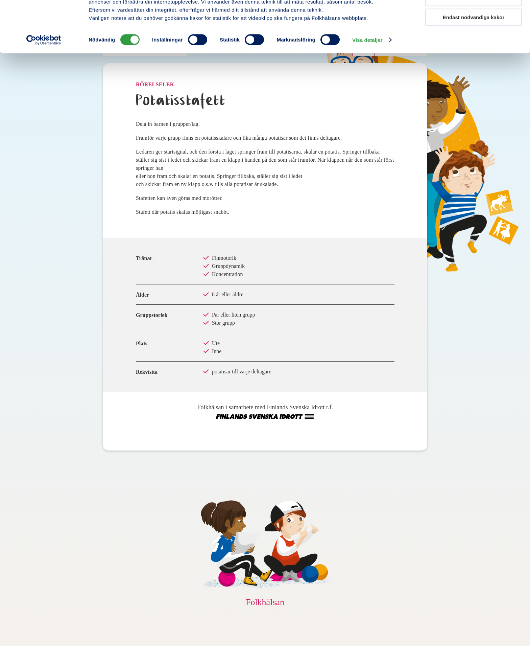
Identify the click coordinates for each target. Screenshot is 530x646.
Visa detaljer (367, 79)
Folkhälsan (265, 602)
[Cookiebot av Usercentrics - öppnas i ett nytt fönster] (43, 79)
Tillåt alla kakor (473, 17)
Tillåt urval (473, 37)
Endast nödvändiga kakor (474, 56)
